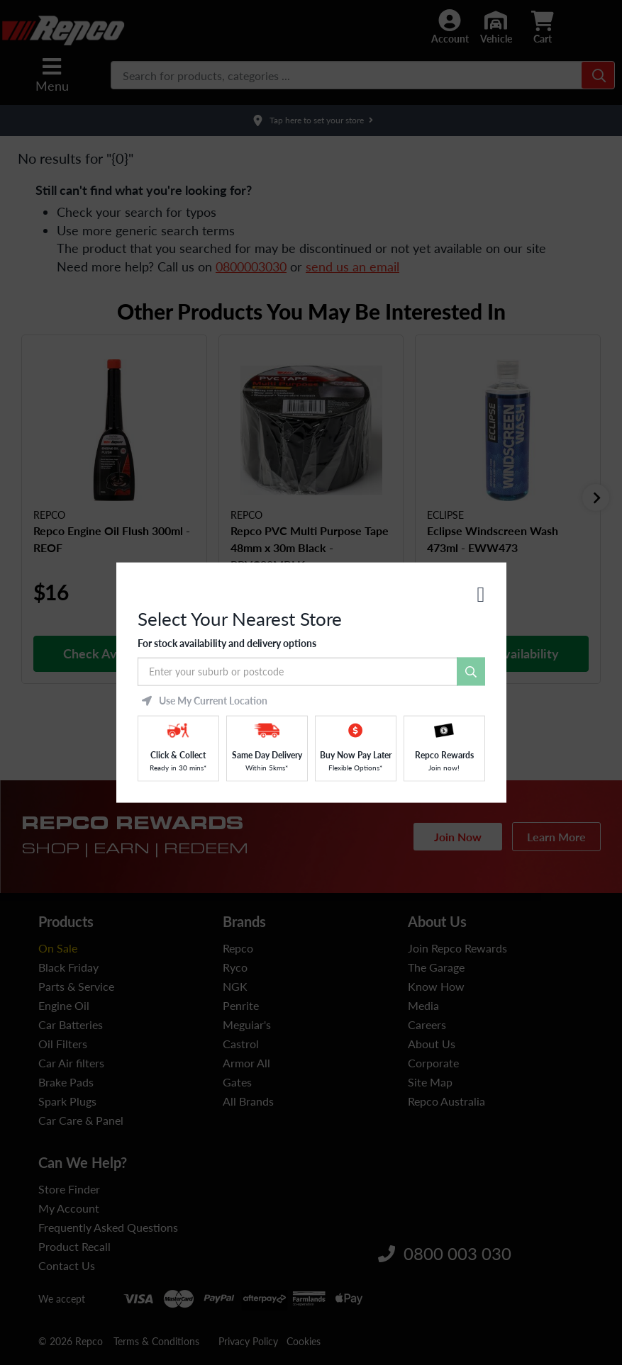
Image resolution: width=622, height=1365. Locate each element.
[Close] (481, 594)
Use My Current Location (204, 700)
